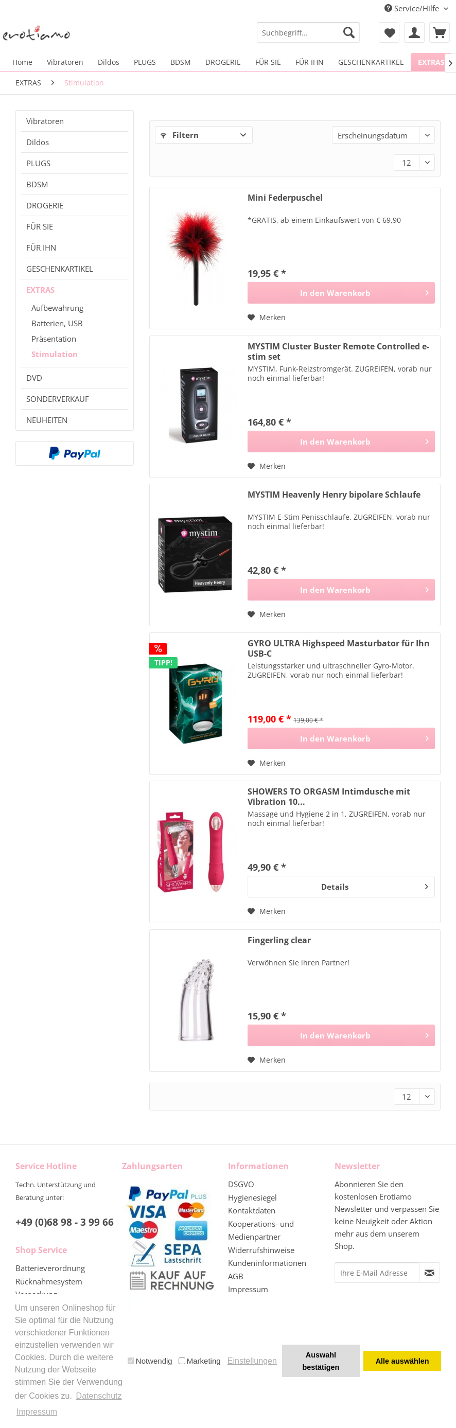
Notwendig (150, 1360)
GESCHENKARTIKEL (59, 268)
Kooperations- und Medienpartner (261, 1230)
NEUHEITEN (46, 420)
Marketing (200, 1360)
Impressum (248, 1289)
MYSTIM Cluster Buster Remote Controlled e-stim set (338, 351)
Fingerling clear (279, 940)
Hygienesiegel (252, 1197)
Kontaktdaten (251, 1210)
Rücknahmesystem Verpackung (48, 1288)
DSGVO (241, 1184)
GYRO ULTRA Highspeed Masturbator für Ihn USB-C (339, 648)
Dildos (37, 142)
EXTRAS (40, 290)
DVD (34, 378)
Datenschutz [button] (99, 1395)
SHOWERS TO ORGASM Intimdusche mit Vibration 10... (329, 796)
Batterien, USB (57, 323)
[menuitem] (308, 32)
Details (374, 885)
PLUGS (38, 163)
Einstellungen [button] (252, 1360)
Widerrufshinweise (261, 1250)
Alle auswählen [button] (402, 1361)
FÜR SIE (39, 226)
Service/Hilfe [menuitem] (412, 8)
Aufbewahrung (57, 308)
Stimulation (54, 354)
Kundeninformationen (267, 1263)
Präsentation (53, 338)
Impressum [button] (36, 1411)
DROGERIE (44, 205)
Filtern (180, 135)
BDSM (37, 184)
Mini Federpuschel (285, 197)
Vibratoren (45, 121)
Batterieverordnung (50, 1268)
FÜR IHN (41, 247)
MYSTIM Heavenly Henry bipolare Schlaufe (334, 494)
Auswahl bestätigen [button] (320, 1361)
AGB (235, 1276)
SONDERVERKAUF (57, 399)
